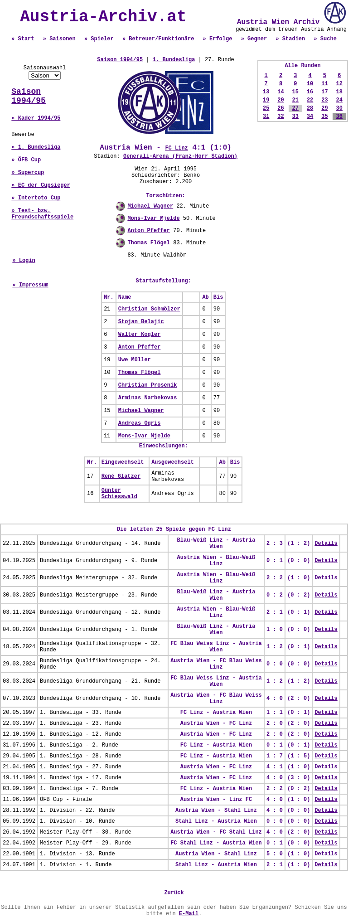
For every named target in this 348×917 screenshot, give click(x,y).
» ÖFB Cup (26, 160)
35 (324, 116)
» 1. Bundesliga (35, 147)
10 (310, 84)
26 (280, 108)
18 (339, 92)
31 (266, 116)
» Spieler (99, 39)
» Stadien (290, 39)
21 (295, 100)
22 (310, 100)
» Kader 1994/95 (35, 118)
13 (266, 92)
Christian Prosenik (147, 385)
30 (339, 108)
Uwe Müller (134, 360)
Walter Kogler (139, 334)
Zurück (174, 893)
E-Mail (188, 914)
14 (280, 92)
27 (295, 108)
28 (310, 108)
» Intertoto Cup (35, 198)
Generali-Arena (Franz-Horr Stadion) (180, 156)
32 (280, 116)
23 (324, 100)
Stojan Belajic (141, 322)
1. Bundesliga (174, 60)
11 (324, 84)
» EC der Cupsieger (40, 185)
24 (339, 100)
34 (310, 116)
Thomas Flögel (148, 243)
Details (325, 543)
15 (295, 92)
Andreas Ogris (139, 423)
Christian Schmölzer (149, 309)
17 (324, 92)
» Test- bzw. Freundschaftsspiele (42, 214)
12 (339, 84)
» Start (22, 39)
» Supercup (27, 173)
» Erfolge (217, 39)
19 (266, 100)
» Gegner (254, 39)
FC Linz (176, 148)
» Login (23, 260)
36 (339, 116)
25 (266, 108)
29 (324, 108)
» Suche (325, 39)
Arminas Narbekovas (147, 398)
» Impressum (30, 285)
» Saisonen (59, 39)
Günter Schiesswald (119, 493)
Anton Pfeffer (148, 231)
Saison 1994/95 (28, 96)
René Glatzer (121, 476)
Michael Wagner (150, 206)
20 (280, 100)
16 (310, 92)
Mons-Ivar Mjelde (153, 218)
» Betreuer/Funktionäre (158, 39)
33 (295, 116)
